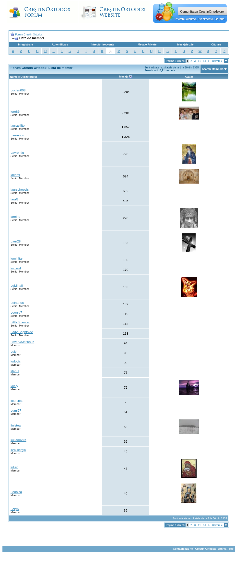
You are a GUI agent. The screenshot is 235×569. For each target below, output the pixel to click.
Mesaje (123, 76)
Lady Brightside (22, 332)
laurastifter (18, 125)
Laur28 (16, 241)
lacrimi (15, 175)
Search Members (212, 68)
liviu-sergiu (18, 450)
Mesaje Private (147, 44)
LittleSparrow (20, 322)
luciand (16, 268)
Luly (13, 351)
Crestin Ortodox (205, 548)
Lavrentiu (17, 152)
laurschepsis (20, 189)
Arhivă (222, 548)
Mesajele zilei (185, 44)
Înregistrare (25, 44)
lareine (15, 217)
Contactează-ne (183, 548)
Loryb (15, 509)
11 (199, 60)
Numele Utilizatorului (23, 76)
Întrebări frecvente (102, 44)
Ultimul (217, 60)
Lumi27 (16, 410)
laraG (15, 199)
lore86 (15, 111)
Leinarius (17, 303)
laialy (14, 386)
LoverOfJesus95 (22, 342)
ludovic (16, 361)
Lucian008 (18, 90)
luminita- (17, 258)
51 (204, 60)
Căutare (216, 44)
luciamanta (18, 440)
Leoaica (16, 492)
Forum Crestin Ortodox (29, 34)
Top (231, 548)
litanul (15, 371)
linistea (16, 425)
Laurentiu (17, 135)
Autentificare (60, 44)
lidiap (14, 467)
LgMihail (17, 285)
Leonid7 (16, 312)
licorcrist (17, 401)
